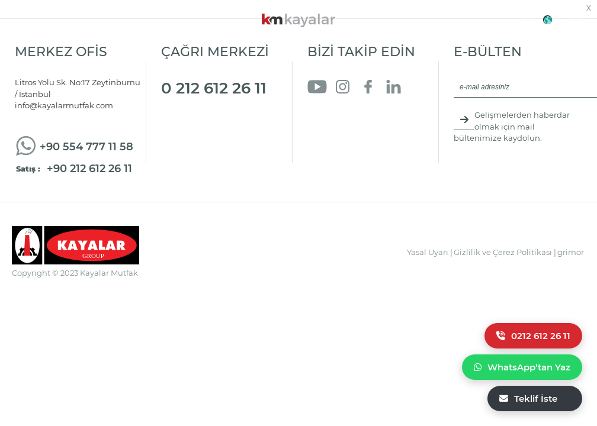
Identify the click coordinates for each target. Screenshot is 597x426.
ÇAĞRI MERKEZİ (215, 52)
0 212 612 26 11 (214, 88)
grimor (570, 252)
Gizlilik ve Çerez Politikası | (505, 252)
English (570, 20)
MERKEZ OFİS (61, 52)
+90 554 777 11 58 (86, 146)
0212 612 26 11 (533, 335)
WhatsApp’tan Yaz (522, 367)
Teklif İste (528, 398)
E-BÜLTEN (488, 52)
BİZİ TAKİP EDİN (361, 52)
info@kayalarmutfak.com (64, 105)
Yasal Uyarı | (429, 252)
